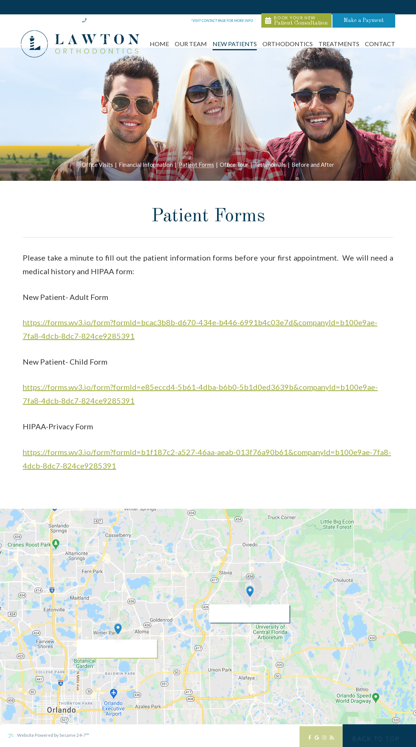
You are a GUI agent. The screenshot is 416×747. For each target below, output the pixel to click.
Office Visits (97, 165)
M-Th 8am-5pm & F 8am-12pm (202, 7)
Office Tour (234, 165)
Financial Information (146, 165)
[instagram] (324, 739)
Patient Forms (196, 165)
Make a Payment (377, 7)
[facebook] (309, 739)
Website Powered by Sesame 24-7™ (48, 735)
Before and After (313, 165)
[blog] (332, 739)
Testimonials (270, 165)
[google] (317, 739)
